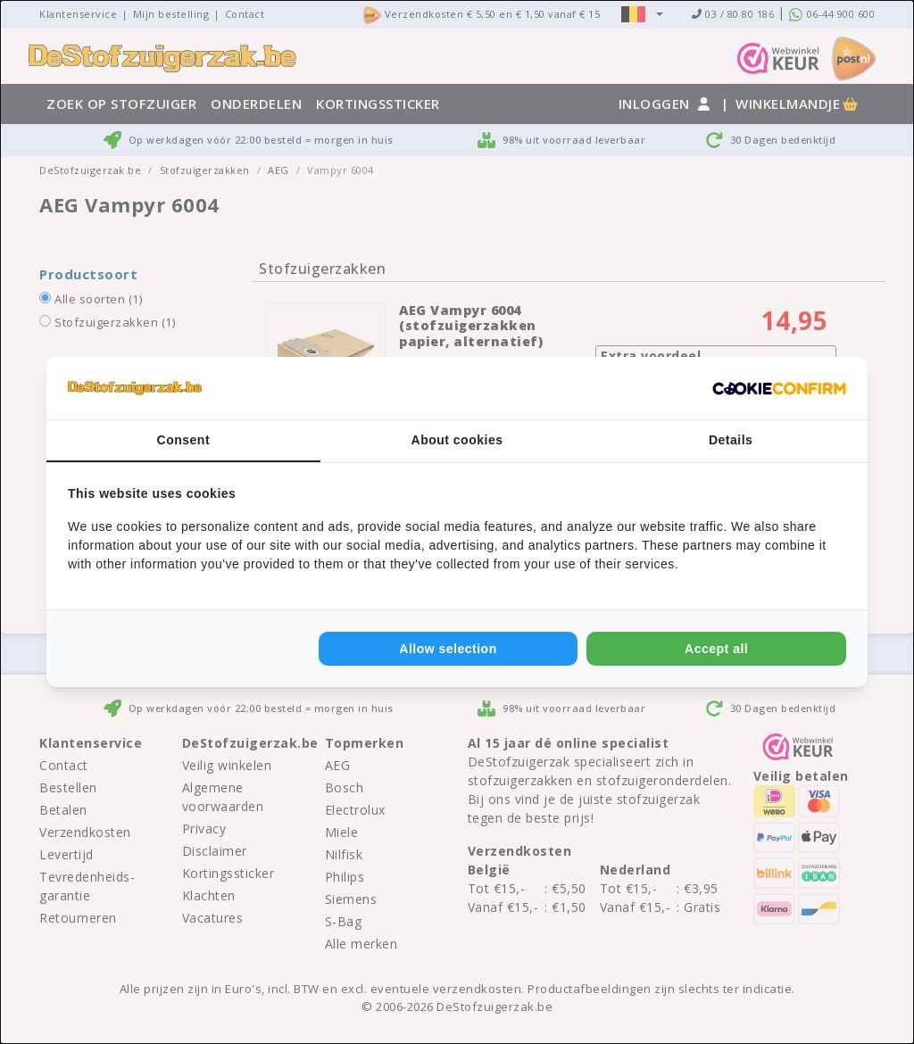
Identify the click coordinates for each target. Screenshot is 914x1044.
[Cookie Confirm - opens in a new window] (779, 388)
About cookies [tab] (457, 440)
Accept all (716, 649)
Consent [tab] (184, 440)
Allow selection (447, 649)
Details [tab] (730, 440)
